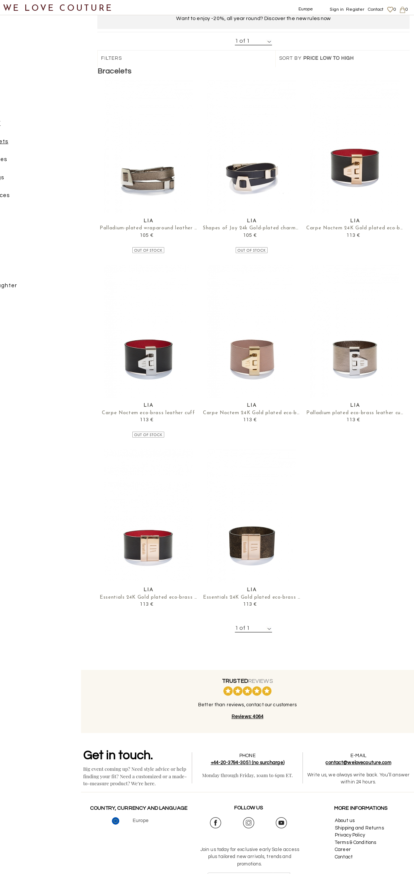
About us (346, 821)
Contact (376, 9)
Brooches (36, 163)
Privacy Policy (352, 835)
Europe (305, 9)
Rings (31, 216)
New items (23, 36)
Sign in (337, 9)
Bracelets (37, 144)
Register (355, 9)
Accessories (25, 108)
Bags (15, 91)
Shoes (17, 72)
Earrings (35, 180)
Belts (23, 235)
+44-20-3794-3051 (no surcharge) (253, 763)
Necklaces (37, 199)
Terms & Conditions (357, 842)
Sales (16, 307)
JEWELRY (29, 127)
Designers (22, 271)
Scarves (27, 252)
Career (345, 849)
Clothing (20, 55)
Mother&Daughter (34, 288)
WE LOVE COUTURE (58, 8)
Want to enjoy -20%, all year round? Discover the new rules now (253, 18)
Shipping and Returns (361, 828)
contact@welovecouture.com (360, 763)
